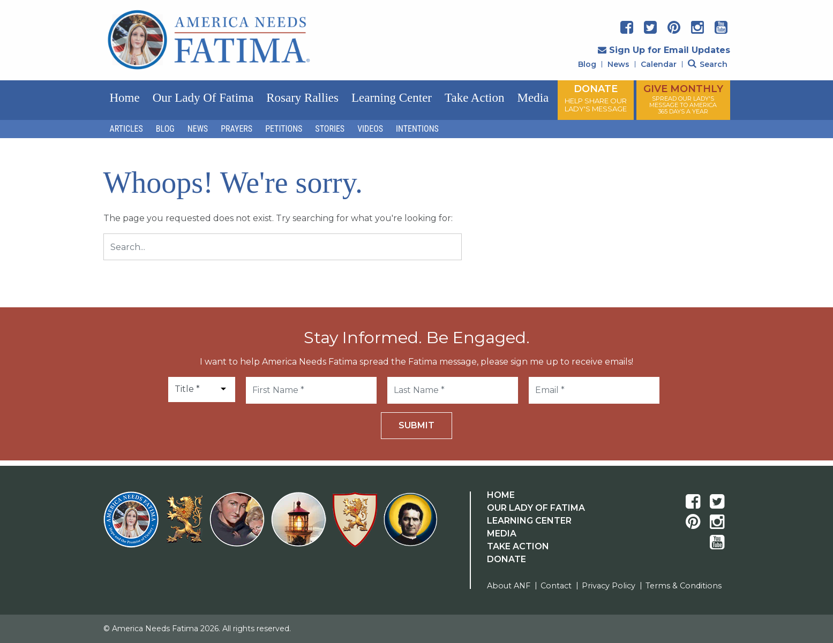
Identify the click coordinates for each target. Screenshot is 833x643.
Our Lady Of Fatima (536, 508)
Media (533, 97)
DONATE (596, 98)
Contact (556, 586)
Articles (126, 129)
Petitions (283, 129)
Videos (370, 129)
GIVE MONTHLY (683, 99)
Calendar (659, 64)
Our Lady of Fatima (203, 97)
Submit (416, 425)
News (618, 64)
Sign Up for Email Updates (664, 50)
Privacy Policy (608, 586)
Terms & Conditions (684, 586)
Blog (587, 64)
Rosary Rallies (302, 97)
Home (125, 97)
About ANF (508, 586)
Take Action (474, 97)
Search (707, 64)
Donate (506, 559)
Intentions (417, 129)
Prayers (236, 129)
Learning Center (391, 97)
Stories (329, 129)
